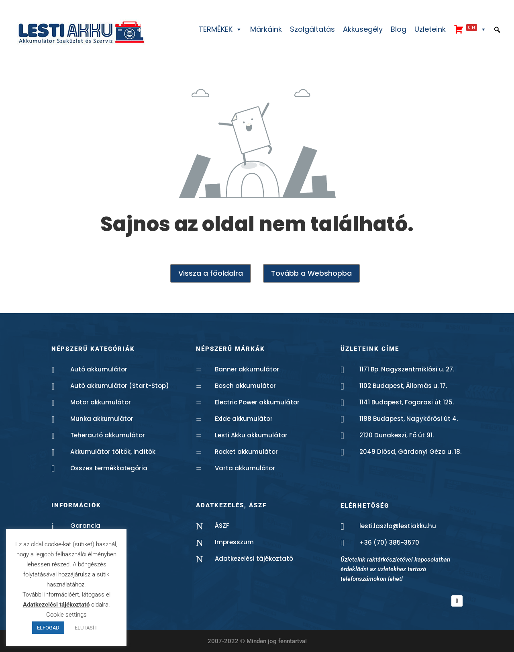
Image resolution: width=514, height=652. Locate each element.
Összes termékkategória (108, 468)
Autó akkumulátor (98, 369)
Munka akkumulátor (101, 418)
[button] (497, 29)
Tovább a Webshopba (311, 273)
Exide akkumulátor (244, 418)
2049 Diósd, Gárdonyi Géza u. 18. (410, 451)
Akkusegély (363, 29)
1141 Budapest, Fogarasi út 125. (406, 402)
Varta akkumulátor (245, 468)
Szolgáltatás (312, 29)
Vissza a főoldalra (210, 273)
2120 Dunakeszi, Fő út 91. (396, 435)
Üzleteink (430, 29)
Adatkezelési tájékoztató (254, 558)
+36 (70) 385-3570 (389, 542)
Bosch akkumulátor (245, 385)
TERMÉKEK (220, 29)
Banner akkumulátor (247, 369)
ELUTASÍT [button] (86, 628)
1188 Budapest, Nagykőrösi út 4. (408, 418)
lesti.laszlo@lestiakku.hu (397, 526)
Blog (398, 29)
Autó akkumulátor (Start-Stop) (119, 385)
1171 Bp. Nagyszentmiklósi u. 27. (406, 369)
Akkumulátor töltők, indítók (112, 451)
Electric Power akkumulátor (257, 402)
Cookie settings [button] (66, 614)
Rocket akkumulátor (246, 451)
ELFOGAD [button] (48, 628)
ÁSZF (222, 525)
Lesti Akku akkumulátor (251, 435)
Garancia (85, 525)
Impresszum (234, 542)
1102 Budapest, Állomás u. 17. (403, 385)
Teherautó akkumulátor (107, 435)
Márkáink (266, 29)
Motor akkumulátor (100, 402)
